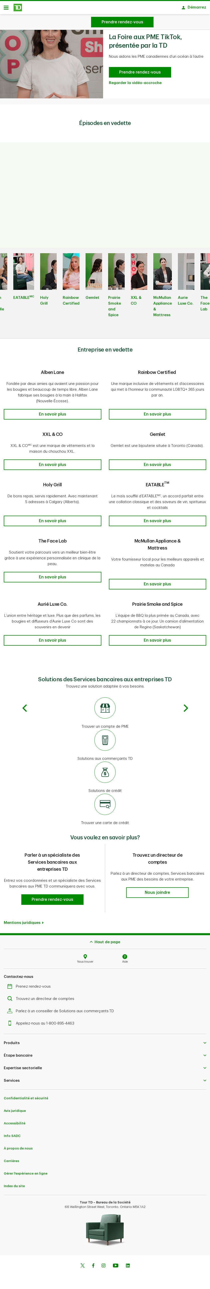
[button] (52, 416)
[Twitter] (83, 1262)
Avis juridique (15, 1106)
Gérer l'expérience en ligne (25, 1169)
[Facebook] (93, 1262)
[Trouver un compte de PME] (105, 709)
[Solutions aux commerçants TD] (105, 741)
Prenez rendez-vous (30, 982)
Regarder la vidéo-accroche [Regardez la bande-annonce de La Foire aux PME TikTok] (135, 85)
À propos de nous (18, 1144)
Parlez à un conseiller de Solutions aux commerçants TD (62, 1007)
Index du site (14, 1182)
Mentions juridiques (22, 919)
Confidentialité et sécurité (26, 1094)
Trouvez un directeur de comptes (42, 995)
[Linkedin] (128, 1262)
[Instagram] (103, 1262)
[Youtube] (115, 1262)
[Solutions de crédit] (105, 774)
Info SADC (12, 1131)
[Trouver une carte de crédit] (105, 806)
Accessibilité (14, 1119)
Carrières (11, 1157)
